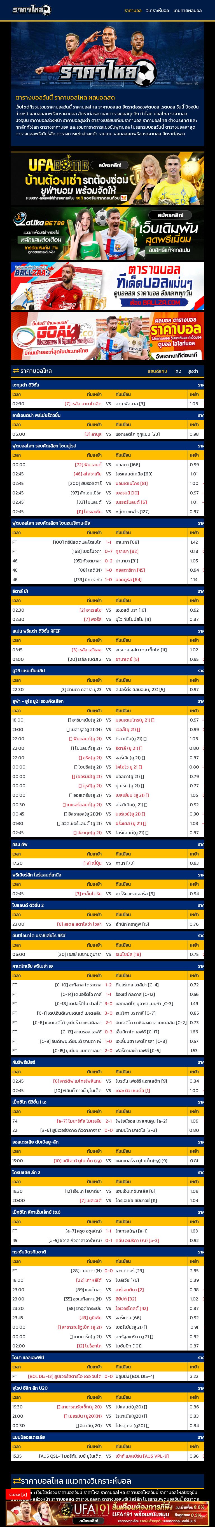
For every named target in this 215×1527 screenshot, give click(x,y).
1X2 (177, 371)
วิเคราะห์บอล (157, 10)
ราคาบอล (133, 10)
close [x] (18, 1494)
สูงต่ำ (193, 371)
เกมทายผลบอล (188, 10)
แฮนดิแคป (157, 371)
